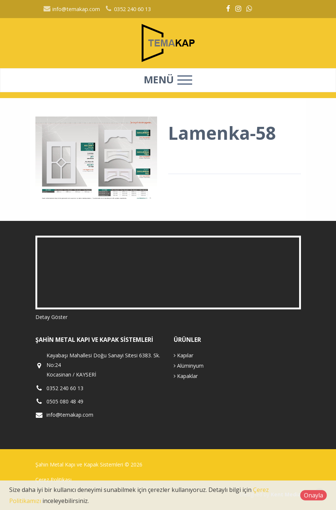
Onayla (313, 495)
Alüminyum (189, 365)
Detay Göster (51, 316)
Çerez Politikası (53, 479)
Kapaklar (186, 375)
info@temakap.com (72, 9)
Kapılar (183, 355)
